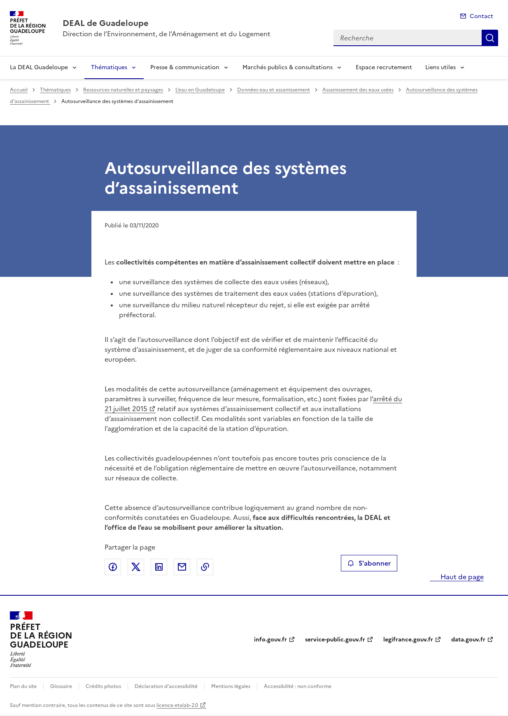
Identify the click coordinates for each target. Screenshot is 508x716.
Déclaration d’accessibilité (166, 686)
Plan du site (23, 686)
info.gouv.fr (270, 639)
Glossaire (61, 686)
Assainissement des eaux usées (358, 90)
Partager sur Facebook (113, 567)
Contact (481, 16)
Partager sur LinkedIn (159, 567)
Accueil (19, 90)
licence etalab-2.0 (177, 705)
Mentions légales (230, 686)
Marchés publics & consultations (287, 67)
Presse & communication (184, 67)
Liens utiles (440, 67)
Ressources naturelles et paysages (123, 90)
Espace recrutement (384, 67)
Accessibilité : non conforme (297, 686)
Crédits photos (103, 686)
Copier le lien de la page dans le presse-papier (205, 567)
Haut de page (461, 577)
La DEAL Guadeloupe (39, 67)
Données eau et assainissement (273, 90)
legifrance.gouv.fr (408, 639)
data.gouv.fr (468, 639)
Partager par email (182, 567)
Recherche (490, 38)
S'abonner (369, 563)
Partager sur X (136, 567)
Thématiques (109, 67)
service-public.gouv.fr (335, 639)
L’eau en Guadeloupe (200, 90)
